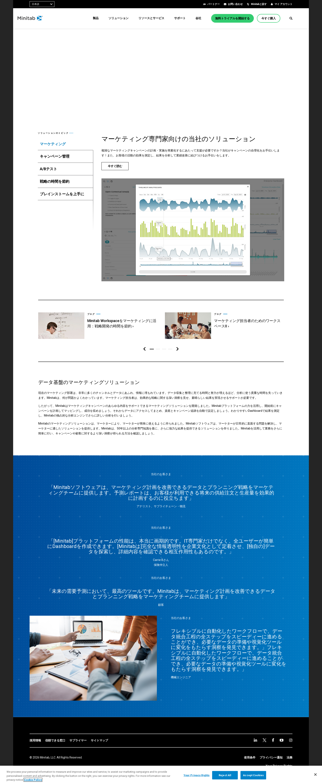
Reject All (225, 775)
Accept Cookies (253, 775)
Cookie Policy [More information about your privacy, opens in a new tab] (33, 779)
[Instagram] (290, 740)
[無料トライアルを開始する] (232, 18)
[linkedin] (255, 740)
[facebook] (273, 740)
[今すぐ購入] (268, 18)
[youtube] (281, 740)
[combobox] (42, 4)
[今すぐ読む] (115, 166)
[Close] (315, 774)
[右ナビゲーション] (177, 349)
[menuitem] (96, 18)
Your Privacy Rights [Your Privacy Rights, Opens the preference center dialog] (196, 775)
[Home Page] (42, 18)
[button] (291, 18)
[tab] (65, 144)
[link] (97, 323)
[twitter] (264, 740)
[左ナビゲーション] (144, 349)
